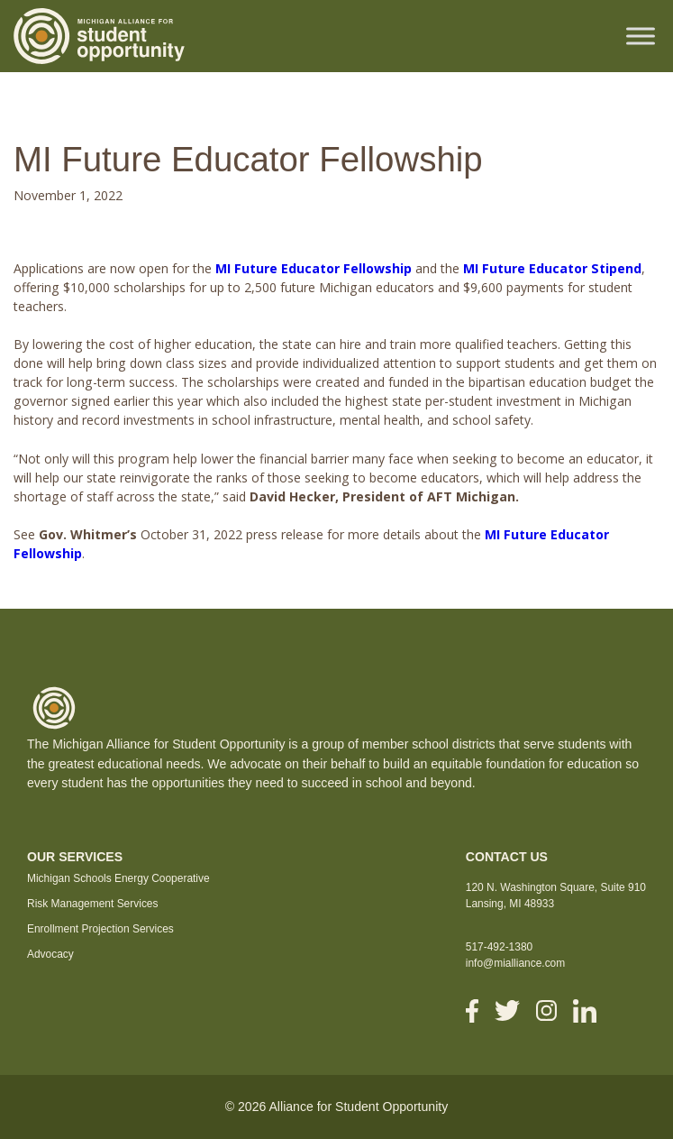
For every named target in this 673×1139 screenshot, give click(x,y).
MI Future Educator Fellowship (313, 268)
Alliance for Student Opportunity (358, 1106)
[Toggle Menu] (640, 35)
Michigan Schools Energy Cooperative (118, 878)
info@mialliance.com (515, 963)
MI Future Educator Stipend (552, 268)
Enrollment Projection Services (100, 929)
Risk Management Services (93, 903)
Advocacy (50, 954)
